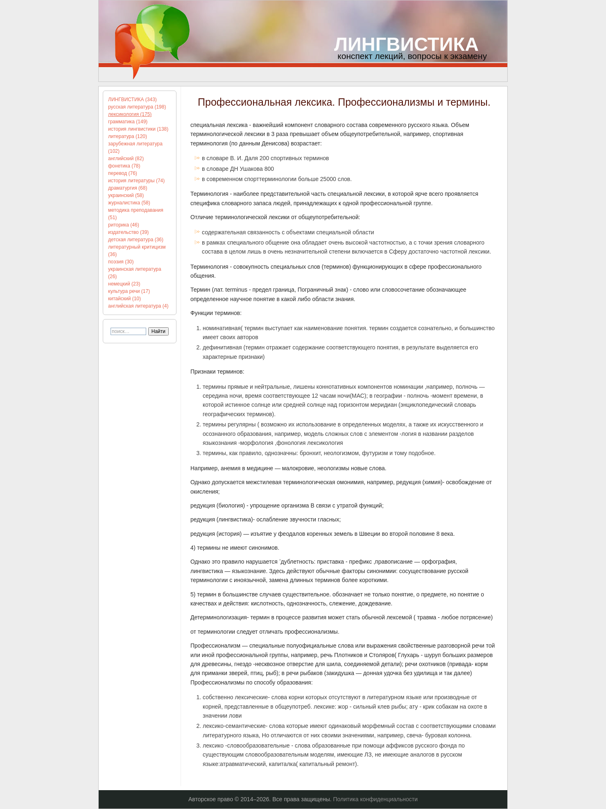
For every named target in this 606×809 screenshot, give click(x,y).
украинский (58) (126, 195)
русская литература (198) (137, 107)
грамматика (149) (127, 122)
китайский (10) (124, 298)
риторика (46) (123, 225)
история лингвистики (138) (138, 129)
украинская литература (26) (134, 272)
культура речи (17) (129, 291)
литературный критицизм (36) (136, 250)
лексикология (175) (130, 114)
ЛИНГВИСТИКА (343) (132, 99)
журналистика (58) (129, 203)
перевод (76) (122, 173)
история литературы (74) (136, 181)
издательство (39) (128, 232)
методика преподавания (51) (135, 213)
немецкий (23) (124, 284)
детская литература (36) (135, 239)
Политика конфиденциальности (375, 799)
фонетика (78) (124, 166)
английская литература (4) (138, 306)
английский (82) (126, 158)
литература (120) (127, 136)
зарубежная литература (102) (135, 147)
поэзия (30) (121, 262)
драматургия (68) (127, 188)
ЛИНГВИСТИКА (406, 44)
